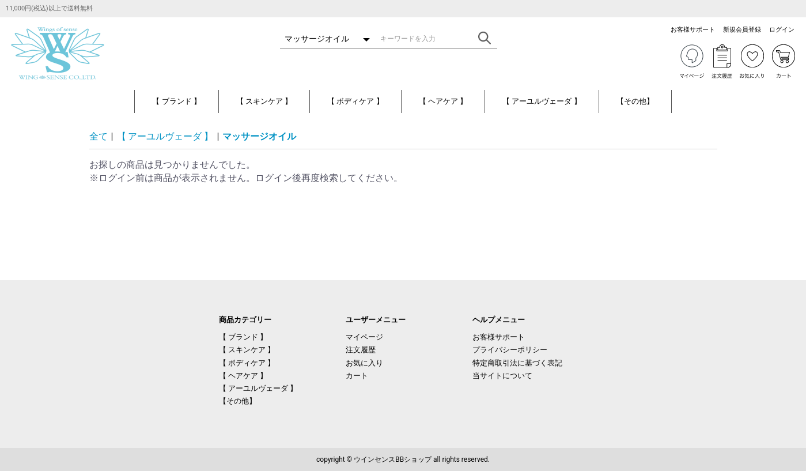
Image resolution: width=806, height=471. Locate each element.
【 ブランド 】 (176, 101)
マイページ (364, 337)
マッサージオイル (259, 136)
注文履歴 (361, 349)
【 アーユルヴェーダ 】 (541, 101)
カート (357, 375)
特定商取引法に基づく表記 (517, 363)
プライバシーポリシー (509, 349)
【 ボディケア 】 (355, 101)
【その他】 (635, 101)
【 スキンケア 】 (264, 101)
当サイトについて (502, 375)
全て (98, 136)
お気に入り (364, 363)
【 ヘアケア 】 (443, 101)
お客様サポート (498, 337)
